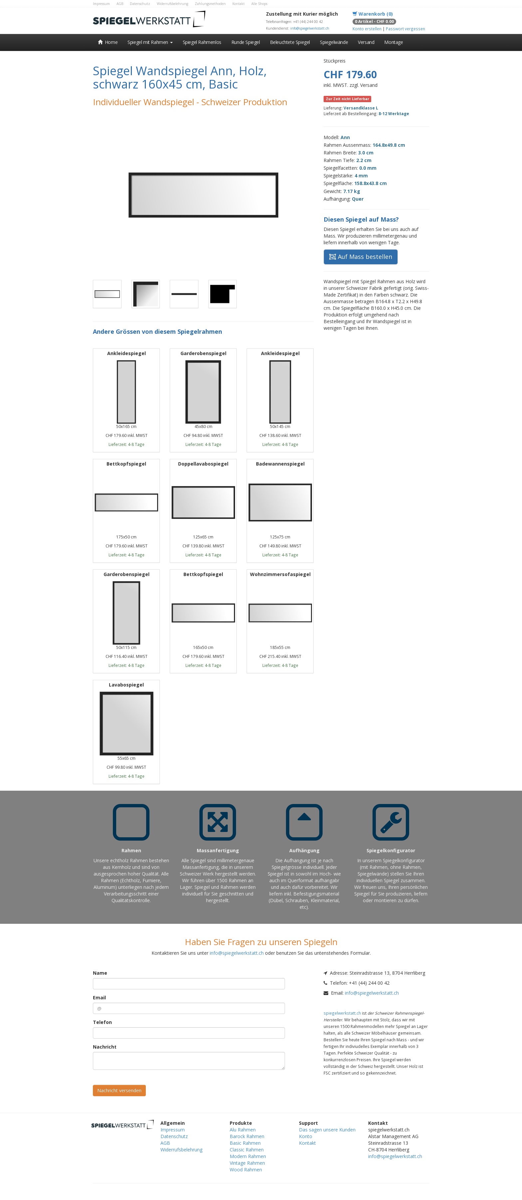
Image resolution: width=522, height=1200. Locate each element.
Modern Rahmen (248, 1156)
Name (100, 973)
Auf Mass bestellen (360, 257)
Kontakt (238, 3)
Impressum (101, 3)
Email (99, 997)
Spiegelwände (334, 42)
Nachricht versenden (119, 1090)
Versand (366, 42)
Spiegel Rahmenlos (202, 42)
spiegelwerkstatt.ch (342, 1013)
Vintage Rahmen (247, 1163)
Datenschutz (140, 3)
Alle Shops (259, 3)
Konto (305, 1136)
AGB (120, 3)
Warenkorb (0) (373, 14)
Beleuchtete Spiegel (290, 42)
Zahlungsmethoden (210, 3)
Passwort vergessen (405, 28)
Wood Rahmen (246, 1169)
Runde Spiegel (245, 42)
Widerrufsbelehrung (172, 3)
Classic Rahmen (247, 1149)
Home (108, 42)
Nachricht (105, 1047)
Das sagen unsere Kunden (327, 1129)
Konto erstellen (367, 28)
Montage (393, 42)
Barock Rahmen (247, 1136)
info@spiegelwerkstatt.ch (309, 28)
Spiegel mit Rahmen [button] (150, 42)
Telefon (102, 1022)
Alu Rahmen (243, 1129)
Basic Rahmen (245, 1143)
